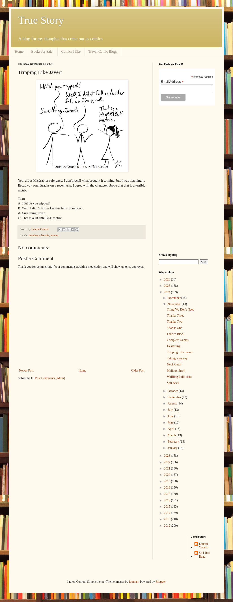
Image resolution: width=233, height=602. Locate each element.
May (171, 422)
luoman (133, 581)
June (171, 416)
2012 (167, 525)
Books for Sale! (42, 51)
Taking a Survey (177, 358)
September (175, 397)
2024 (167, 292)
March (172, 435)
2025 (167, 285)
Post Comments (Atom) (50, 378)
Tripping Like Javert (180, 352)
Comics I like (71, 51)
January (173, 448)
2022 (167, 462)
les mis (45, 235)
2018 (167, 487)
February (174, 441)
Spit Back (173, 383)
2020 (167, 474)
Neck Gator (174, 364)
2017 (167, 494)
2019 (167, 481)
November (175, 304)
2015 (167, 506)
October (173, 391)
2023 (167, 455)
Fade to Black (175, 334)
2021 (167, 468)
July (171, 409)
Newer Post (26, 370)
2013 (167, 519)
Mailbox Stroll (176, 370)
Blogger (161, 581)
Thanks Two (174, 321)
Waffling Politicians (179, 376)
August (172, 403)
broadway (34, 235)
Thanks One (174, 328)
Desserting (173, 346)
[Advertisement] (187, 179)
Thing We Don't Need (180, 309)
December (174, 298)
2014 (167, 513)
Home (19, 51)
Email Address (172, 82)
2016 (167, 500)
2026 (167, 279)
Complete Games (178, 340)
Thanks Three (175, 315)
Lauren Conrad (203, 545)
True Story (41, 20)
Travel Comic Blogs (102, 51)
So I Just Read (204, 554)
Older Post (138, 370)
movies (54, 235)
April (171, 428)
